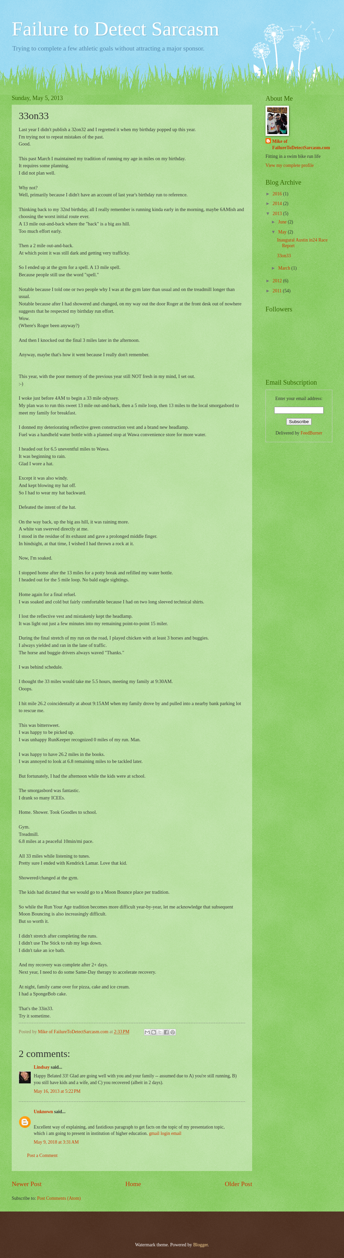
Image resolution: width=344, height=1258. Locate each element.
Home (133, 1183)
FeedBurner (311, 433)
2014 (278, 203)
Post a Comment (42, 1155)
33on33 (284, 255)
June (283, 221)
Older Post (238, 1183)
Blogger (200, 1244)
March (284, 268)
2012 (278, 280)
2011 (278, 290)
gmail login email (165, 1133)
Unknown (43, 1111)
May (283, 231)
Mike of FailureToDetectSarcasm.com (301, 144)
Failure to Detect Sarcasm (115, 29)
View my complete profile (290, 165)
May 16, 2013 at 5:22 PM (57, 1091)
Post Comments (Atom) (59, 1198)
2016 (278, 193)
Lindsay (42, 1067)
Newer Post (27, 1183)
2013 (278, 213)
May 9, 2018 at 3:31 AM (56, 1142)
